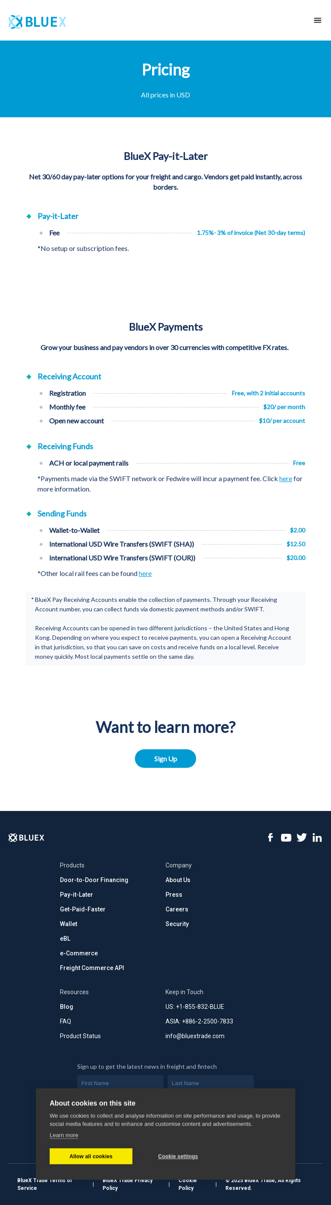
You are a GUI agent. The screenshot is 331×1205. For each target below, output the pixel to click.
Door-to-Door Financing (94, 879)
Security (177, 923)
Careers (177, 909)
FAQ (65, 1021)
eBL (65, 938)
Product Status (80, 1036)
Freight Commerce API (92, 967)
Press (174, 894)
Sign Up (165, 758)
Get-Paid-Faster (83, 909)
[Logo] (26, 837)
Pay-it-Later (76, 894)
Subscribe (166, 1142)
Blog (66, 1006)
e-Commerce (79, 953)
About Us (178, 879)
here (285, 478)
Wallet (68, 923)
